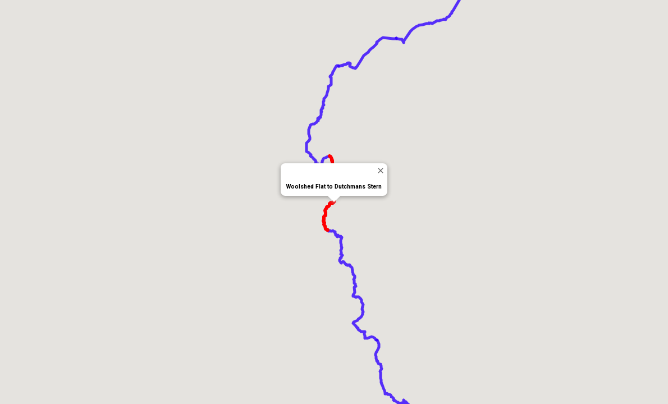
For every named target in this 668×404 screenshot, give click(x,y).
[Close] (380, 170)
